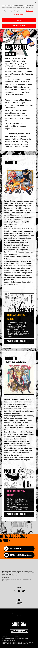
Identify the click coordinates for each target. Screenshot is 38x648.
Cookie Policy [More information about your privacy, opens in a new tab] (30, 10)
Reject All (19, 19)
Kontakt (19, 615)
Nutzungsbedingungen (10, 613)
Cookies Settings (19, 13)
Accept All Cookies (19, 24)
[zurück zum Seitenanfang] (19, 601)
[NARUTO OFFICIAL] (19, 548)
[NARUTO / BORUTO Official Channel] (19, 557)
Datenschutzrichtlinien (27, 613)
